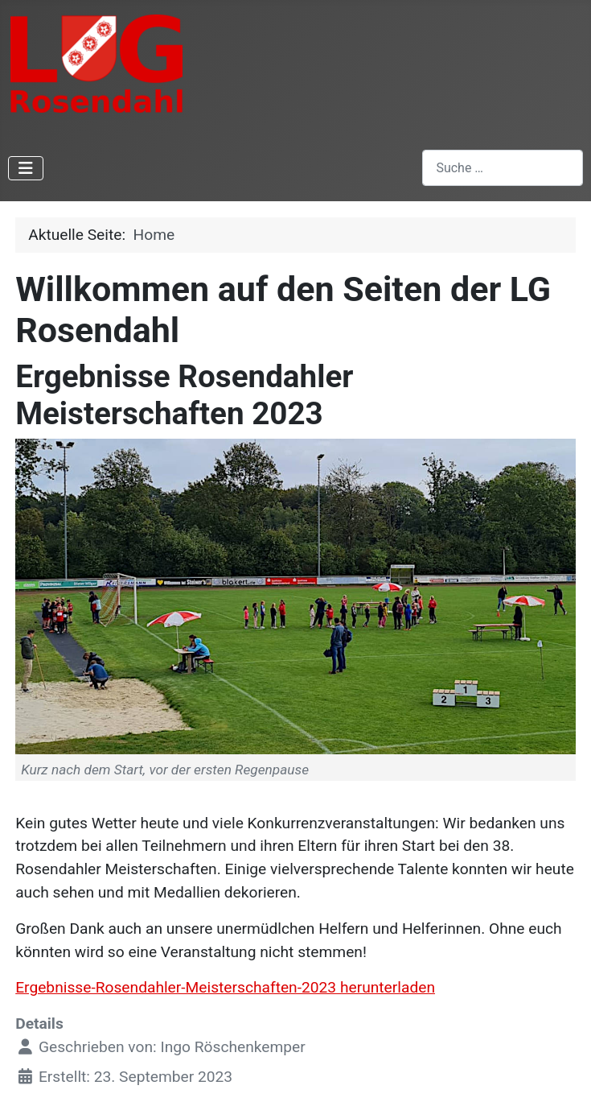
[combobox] (502, 168)
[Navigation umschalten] (25, 168)
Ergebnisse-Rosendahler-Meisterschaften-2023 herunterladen (225, 987)
